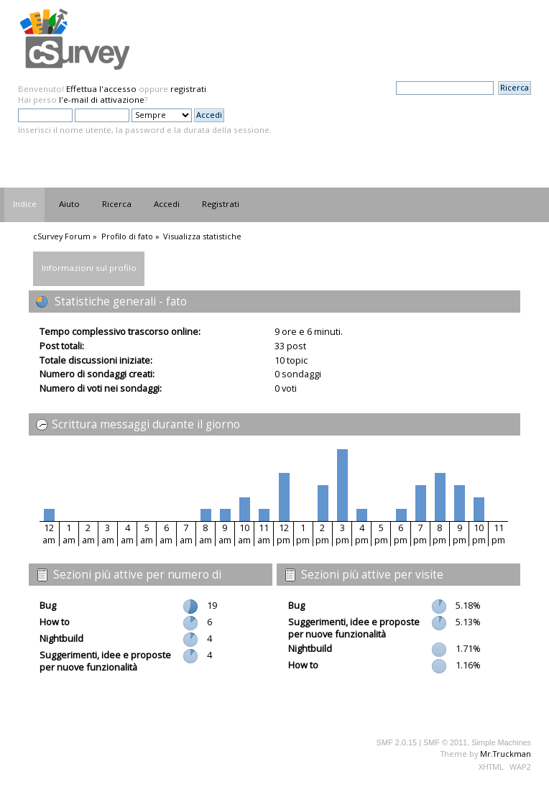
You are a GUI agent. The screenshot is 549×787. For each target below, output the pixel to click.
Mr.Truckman (505, 753)
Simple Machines (501, 742)
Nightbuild (61, 638)
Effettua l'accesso (101, 88)
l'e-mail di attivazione (101, 99)
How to (55, 621)
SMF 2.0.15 (397, 742)
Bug (48, 605)
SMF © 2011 (445, 742)
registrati (188, 88)
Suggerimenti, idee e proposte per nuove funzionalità (105, 660)
